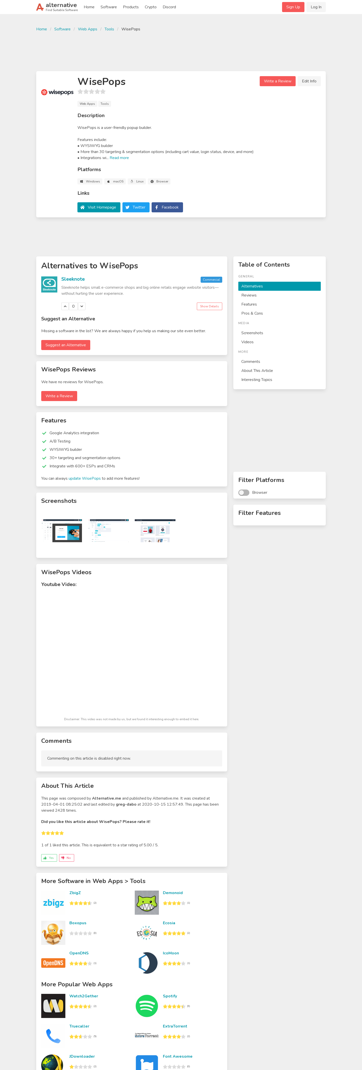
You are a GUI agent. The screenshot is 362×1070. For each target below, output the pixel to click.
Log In (316, 7)
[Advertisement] (181, 50)
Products (131, 7)
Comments (250, 361)
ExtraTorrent (175, 1026)
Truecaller (79, 1026)
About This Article (257, 370)
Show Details (209, 306)
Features (249, 304)
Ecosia (169, 923)
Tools (109, 29)
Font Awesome (178, 1056)
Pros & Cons (252, 313)
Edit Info (309, 81)
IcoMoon (171, 953)
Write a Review (277, 81)
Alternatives (252, 286)
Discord (169, 7)
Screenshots (252, 333)
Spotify (170, 996)
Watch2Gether (83, 996)
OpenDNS (79, 953)
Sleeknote (73, 279)
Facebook (170, 207)
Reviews (249, 295)
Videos (247, 342)
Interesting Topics (256, 379)
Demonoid (173, 893)
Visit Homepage (102, 207)
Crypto (151, 7)
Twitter (139, 207)
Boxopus (77, 923)
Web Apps (87, 29)
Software (109, 7)
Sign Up (293, 7)
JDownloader (82, 1056)
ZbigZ (75, 893)
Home (89, 7)
